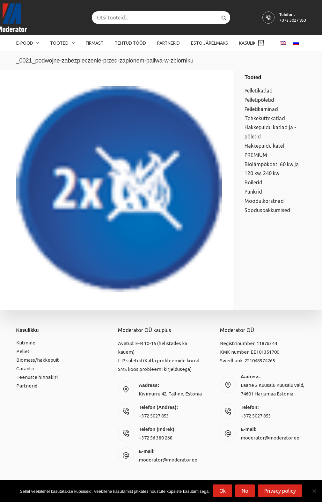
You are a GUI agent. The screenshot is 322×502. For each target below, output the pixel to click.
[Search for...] (155, 17)
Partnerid (168, 43)
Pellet (23, 351)
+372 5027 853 (292, 20)
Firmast (95, 43)
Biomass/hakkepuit (37, 360)
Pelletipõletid (259, 100)
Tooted (63, 43)
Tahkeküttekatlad (265, 118)
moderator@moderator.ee (168, 459)
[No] (314, 491)
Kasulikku (254, 43)
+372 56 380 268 (155, 437)
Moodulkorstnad (264, 201)
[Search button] (223, 17)
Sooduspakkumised (267, 210)
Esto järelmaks (209, 43)
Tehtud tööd (130, 43)
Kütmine (25, 342)
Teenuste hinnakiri (37, 377)
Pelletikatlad (259, 90)
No (245, 491)
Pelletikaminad (261, 109)
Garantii (25, 368)
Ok (222, 491)
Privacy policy (280, 491)
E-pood (29, 43)
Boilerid (253, 182)
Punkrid (253, 192)
